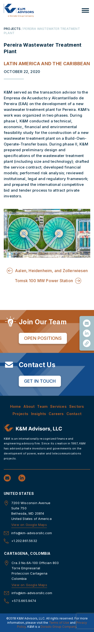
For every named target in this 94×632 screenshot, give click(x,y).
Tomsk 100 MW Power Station (44, 280)
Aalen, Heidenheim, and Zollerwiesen (51, 270)
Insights (38, 414)
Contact (73, 414)
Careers (56, 414)
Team (42, 406)
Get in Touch (40, 381)
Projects (21, 414)
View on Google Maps (29, 525)
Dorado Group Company (58, 626)
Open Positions (43, 338)
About (29, 406)
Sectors (76, 406)
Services (58, 406)
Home (15, 406)
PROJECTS (12, 29)
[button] (85, 10)
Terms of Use (59, 622)
